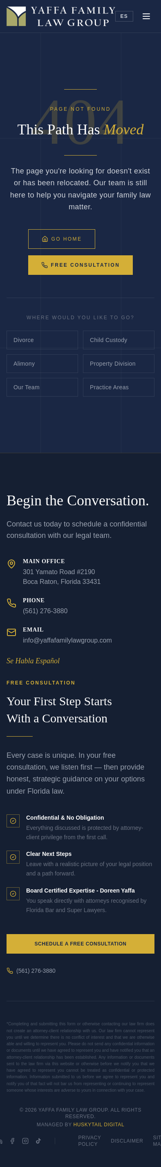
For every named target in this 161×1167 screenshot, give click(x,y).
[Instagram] (25, 1141)
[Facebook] (12, 1141)
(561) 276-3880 (31, 970)
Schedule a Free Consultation (80, 944)
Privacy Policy (89, 1141)
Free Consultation (80, 265)
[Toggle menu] (146, 16)
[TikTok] (38, 1141)
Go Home (62, 239)
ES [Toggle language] (124, 16)
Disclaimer (127, 1141)
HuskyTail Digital (99, 1125)
